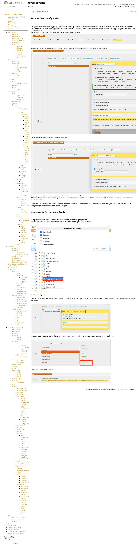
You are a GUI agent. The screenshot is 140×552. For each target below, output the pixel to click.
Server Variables (13, 530)
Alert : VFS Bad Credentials (21, 362)
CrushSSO (20, 427)
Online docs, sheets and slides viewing (18, 39)
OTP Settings (21, 297)
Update (19, 89)
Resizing (19, 54)
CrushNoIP (20, 394)
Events (19, 207)
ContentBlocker (22, 388)
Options (19, 315)
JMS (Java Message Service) (24, 451)
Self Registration (13, 268)
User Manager (13, 91)
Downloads (11, 23)
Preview (14, 380)
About (14, 87)
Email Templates (17, 327)
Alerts (14, 359)
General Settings (17, 295)
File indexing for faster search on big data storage (19, 520)
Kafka (22, 445)
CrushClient (16, 250)
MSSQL (19, 373)
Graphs (19, 72)
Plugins (14, 386)
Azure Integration (28, 118)
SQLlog (19, 339)
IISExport (28, 347)
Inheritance (16, 101)
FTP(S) (19, 274)
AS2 (22, 181)
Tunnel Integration (24, 237)
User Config (16, 371)
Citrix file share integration (28, 131)
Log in (132, 6)
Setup (18, 107)
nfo (46, 12)
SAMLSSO (20, 475)
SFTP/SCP (20, 276)
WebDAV (19, 289)
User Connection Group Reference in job (24, 439)
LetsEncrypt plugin (20, 431)
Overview (93, 4)
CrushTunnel (16, 258)
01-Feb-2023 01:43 (121, 389)
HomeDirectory (22, 465)
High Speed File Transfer (24, 228)
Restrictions (20, 183)
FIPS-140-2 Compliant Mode (22, 356)
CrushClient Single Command (22, 253)
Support (132, 4)
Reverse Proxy (21, 291)
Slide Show (20, 48)
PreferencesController (24, 471)
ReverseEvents (21, 215)
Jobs (13, 81)
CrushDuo (20, 392)
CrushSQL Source (24, 501)
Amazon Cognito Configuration (25, 422)
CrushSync (15, 248)
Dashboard (16, 62)
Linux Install (12, 526)
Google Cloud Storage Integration (28, 149)
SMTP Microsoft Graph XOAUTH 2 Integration (22, 305)
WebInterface (12, 32)
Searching (20, 46)
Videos (10, 21)
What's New (17, 14)
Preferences (12, 270)
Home (77, 4)
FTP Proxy (11, 19)
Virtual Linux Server (14, 528)
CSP (18, 325)
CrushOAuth (21, 396)
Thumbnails (20, 50)
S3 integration (28, 157)
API (9, 524)
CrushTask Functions (24, 456)
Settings (19, 179)
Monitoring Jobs (22, 83)
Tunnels (19, 225)
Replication (16, 331)
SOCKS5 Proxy (21, 293)
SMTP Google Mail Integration (22, 300)
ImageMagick (21, 382)
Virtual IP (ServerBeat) (21, 286)
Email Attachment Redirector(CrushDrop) (19, 261)
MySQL (19, 375)
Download (84, 4)
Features (101, 4)
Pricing (125, 4)
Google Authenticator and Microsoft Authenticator (16, 532)
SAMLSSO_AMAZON (27, 480)
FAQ (9, 516)
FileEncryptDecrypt (23, 463)
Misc (18, 244)
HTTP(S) (19, 284)
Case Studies (111, 4)
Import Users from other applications (21, 97)
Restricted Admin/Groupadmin (27, 204)
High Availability (13, 266)
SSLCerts (23, 345)
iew (33, 12)
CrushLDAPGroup (22, 390)
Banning (15, 333)
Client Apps (12, 246)
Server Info (16, 64)
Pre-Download (24, 210)
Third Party (20, 484)
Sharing (19, 58)
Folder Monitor (17, 365)
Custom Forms (21, 311)
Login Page (16, 42)
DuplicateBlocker (22, 461)
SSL (18, 343)
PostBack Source (24, 505)
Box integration (28, 126)
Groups (14, 103)
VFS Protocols (24, 114)
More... (132, 12)
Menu (14, 93)
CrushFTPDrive (17, 256)
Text (18, 317)
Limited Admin (23, 200)
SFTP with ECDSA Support (24, 280)
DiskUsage (24, 486)
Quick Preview (21, 56)
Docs (119, 4)
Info (18, 66)
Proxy (18, 319)
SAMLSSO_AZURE (26, 478)
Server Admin (12, 60)
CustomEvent (25, 213)
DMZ (13, 79)
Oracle (19, 377)
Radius (19, 473)
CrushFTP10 (8, 14)
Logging (15, 335)
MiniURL (19, 313)
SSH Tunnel (23, 241)
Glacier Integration (28, 141)
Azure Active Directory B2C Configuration (25, 414)
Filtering (19, 52)
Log (18, 70)
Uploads (15, 34)
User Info (15, 74)
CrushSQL (20, 425)
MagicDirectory (22, 467)
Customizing (25, 219)
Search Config (16, 378)
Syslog (19, 337)
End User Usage (24, 233)
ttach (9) (40, 12)
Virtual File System (24, 110)
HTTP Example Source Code (23, 511)
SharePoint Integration (28, 161)
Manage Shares (22, 68)
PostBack (20, 469)
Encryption (15, 341)
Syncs (14, 369)
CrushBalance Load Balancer (17, 264)
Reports (14, 85)
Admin (19, 197)
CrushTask (20, 433)
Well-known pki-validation (24, 351)
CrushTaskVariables (27, 459)
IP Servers (15, 272)
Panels (14, 105)
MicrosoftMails (25, 447)
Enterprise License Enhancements (14, 28)
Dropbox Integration (28, 137)
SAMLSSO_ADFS (26, 477)
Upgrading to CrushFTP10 (16, 17)
